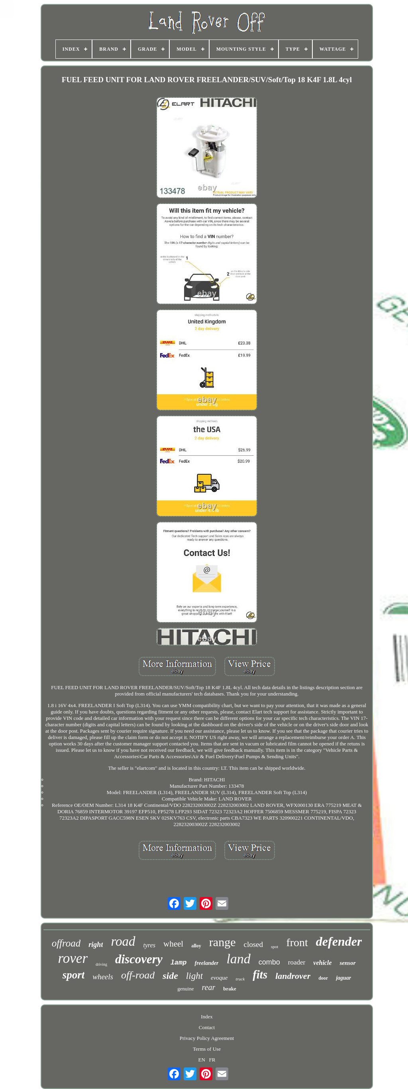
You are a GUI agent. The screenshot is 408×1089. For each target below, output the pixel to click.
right (95, 945)
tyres (149, 945)
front (297, 942)
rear (208, 987)
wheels (102, 976)
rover (73, 958)
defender (339, 941)
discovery (139, 959)
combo (269, 962)
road (123, 941)
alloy (196, 946)
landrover (292, 976)
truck (240, 978)
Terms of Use (207, 1049)
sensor (347, 963)
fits (260, 974)
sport (74, 975)
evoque (219, 977)
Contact (207, 1027)
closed (253, 944)
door (323, 978)
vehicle (322, 962)
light (194, 976)
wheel (173, 944)
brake (229, 989)
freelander (206, 963)
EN (201, 1060)
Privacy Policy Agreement (207, 1038)
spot (274, 946)
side (170, 975)
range (222, 942)
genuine (185, 989)
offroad (66, 943)
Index (207, 1017)
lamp (179, 962)
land (238, 958)
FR (212, 1060)
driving (101, 964)
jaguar (343, 978)
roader (296, 962)
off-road (138, 975)
